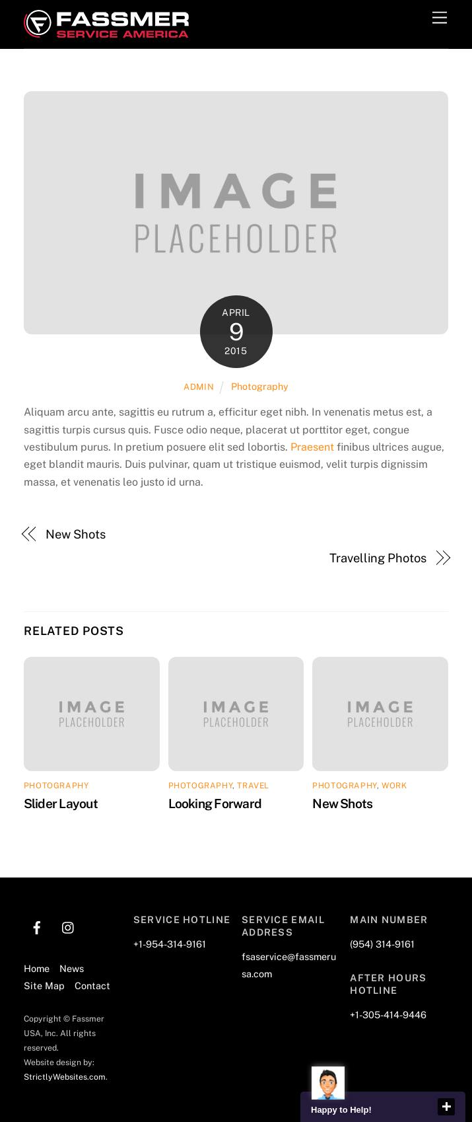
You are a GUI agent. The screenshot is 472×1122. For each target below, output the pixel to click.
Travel (253, 785)
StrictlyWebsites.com (65, 1077)
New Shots (75, 534)
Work (394, 785)
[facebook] (37, 926)
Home (37, 968)
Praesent (312, 447)
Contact (92, 985)
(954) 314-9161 (382, 944)
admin (199, 387)
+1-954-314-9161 (169, 944)
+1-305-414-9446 (388, 1014)
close (446, 1106)
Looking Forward (214, 803)
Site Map (44, 985)
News (71, 968)
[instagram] (68, 926)
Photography (259, 386)
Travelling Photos (377, 558)
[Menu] (439, 18)
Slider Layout (61, 803)
